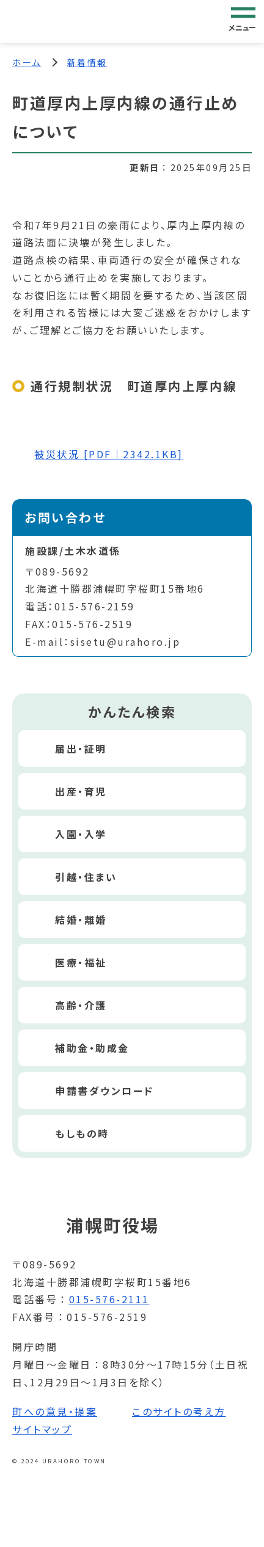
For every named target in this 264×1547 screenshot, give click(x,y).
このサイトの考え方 (179, 1411)
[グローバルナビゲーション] (243, 20)
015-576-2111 (109, 1299)
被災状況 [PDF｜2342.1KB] (108, 454)
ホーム (27, 62)
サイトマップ (42, 1429)
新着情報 (87, 62)
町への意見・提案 (54, 1411)
